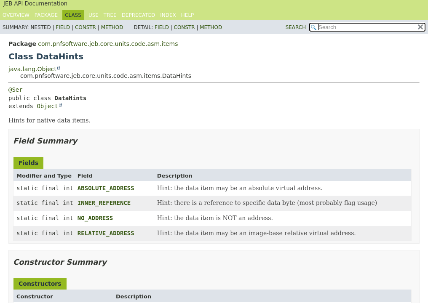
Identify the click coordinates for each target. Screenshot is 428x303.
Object (47, 106)
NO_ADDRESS (95, 218)
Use (93, 15)
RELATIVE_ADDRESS (106, 233)
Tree (110, 15)
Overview (16, 15)
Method (112, 27)
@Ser (15, 89)
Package (46, 15)
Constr (85, 27)
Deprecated (138, 15)
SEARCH (296, 27)
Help (187, 15)
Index (168, 15)
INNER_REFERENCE (104, 202)
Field (63, 27)
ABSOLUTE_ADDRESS (106, 188)
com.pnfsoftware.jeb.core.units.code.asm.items (108, 43)
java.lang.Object (32, 69)
